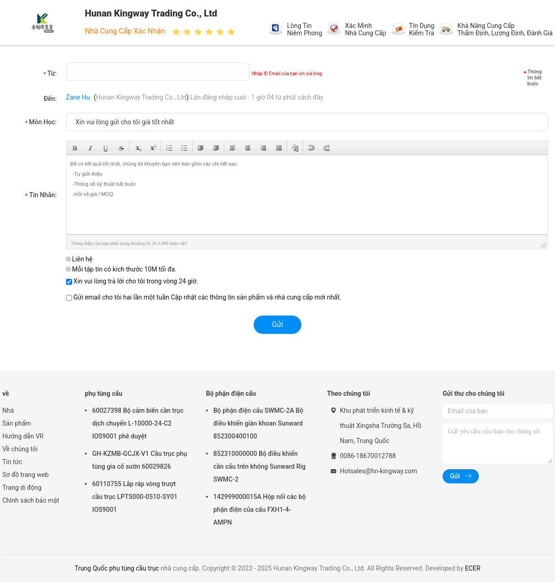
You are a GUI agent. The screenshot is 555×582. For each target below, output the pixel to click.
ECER (473, 568)
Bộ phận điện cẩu (231, 393)
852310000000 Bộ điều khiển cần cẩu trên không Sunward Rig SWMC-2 (259, 466)
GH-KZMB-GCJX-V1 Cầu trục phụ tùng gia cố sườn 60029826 (139, 460)
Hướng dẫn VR (23, 436)
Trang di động (22, 487)
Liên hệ (79, 259)
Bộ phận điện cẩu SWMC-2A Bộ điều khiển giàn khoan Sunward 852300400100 (258, 423)
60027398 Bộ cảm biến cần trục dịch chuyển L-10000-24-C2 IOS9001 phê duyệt (137, 423)
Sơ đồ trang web (25, 474)
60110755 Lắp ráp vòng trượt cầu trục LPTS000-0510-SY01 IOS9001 (135, 496)
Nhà (8, 410)
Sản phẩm (16, 423)
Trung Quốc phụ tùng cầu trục (117, 568)
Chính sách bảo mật (30, 500)
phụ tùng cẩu (103, 393)
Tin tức (12, 462)
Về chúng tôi (20, 449)
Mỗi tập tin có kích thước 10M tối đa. (121, 269)
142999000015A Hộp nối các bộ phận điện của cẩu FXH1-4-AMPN (259, 509)
